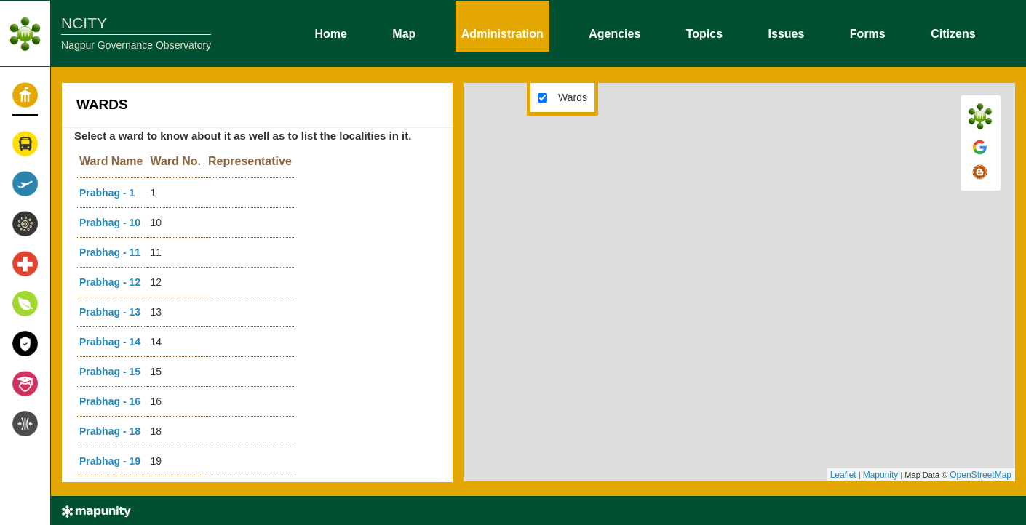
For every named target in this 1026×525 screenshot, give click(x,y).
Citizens (953, 33)
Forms (868, 33)
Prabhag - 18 (109, 431)
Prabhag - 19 (109, 461)
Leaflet (843, 475)
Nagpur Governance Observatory (136, 45)
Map (403, 33)
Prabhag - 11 (109, 252)
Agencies (614, 33)
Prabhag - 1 (107, 193)
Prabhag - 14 (109, 342)
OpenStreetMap (980, 475)
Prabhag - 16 (109, 401)
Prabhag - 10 (109, 222)
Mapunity (881, 475)
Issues (786, 33)
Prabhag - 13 (109, 312)
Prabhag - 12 (109, 282)
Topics (704, 33)
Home (330, 33)
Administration (502, 33)
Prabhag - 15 (109, 371)
